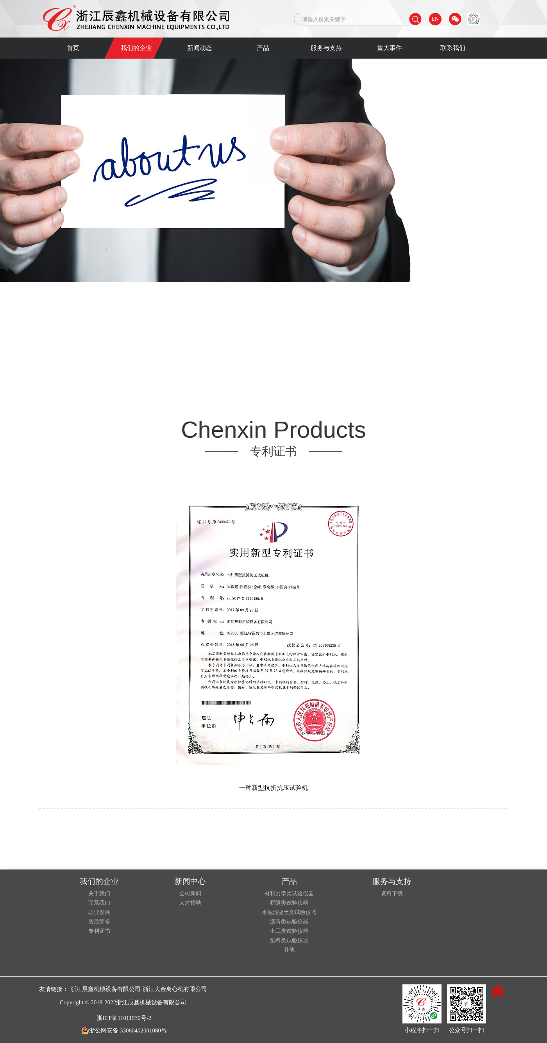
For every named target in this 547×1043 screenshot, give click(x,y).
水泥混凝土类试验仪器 (289, 912)
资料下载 (392, 893)
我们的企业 (136, 48)
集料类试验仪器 (289, 940)
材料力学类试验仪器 (289, 893)
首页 (73, 48)
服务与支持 (326, 48)
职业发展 (99, 912)
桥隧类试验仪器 (289, 903)
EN (435, 19)
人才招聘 (190, 903)
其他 (289, 950)
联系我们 (452, 48)
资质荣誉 (99, 922)
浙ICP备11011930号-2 (124, 1018)
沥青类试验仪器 (289, 922)
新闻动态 (199, 48)
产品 (263, 48)
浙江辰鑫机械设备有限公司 (105, 989)
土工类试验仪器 (289, 931)
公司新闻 (190, 893)
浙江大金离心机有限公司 (175, 989)
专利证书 (99, 931)
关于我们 (99, 893)
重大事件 (389, 48)
